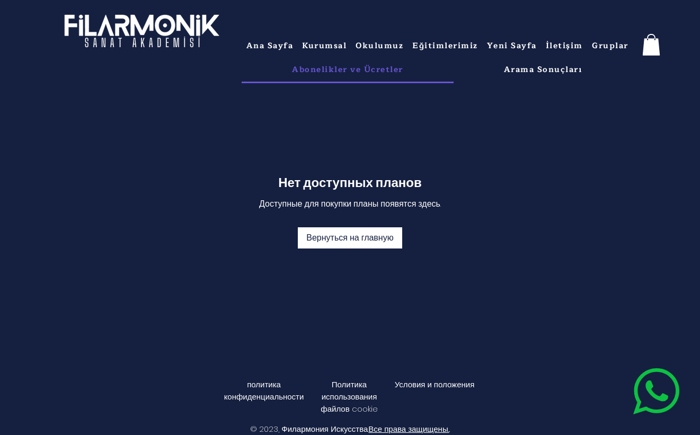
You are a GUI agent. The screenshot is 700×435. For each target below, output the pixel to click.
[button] (324, 46)
